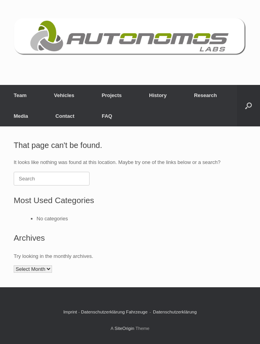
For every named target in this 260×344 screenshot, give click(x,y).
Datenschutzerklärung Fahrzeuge (114, 312)
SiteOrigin (124, 328)
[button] (248, 105)
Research (205, 95)
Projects (112, 95)
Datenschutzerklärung (175, 312)
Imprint (70, 312)
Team (20, 95)
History (158, 95)
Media (21, 116)
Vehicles (64, 95)
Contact (65, 116)
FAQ (107, 116)
